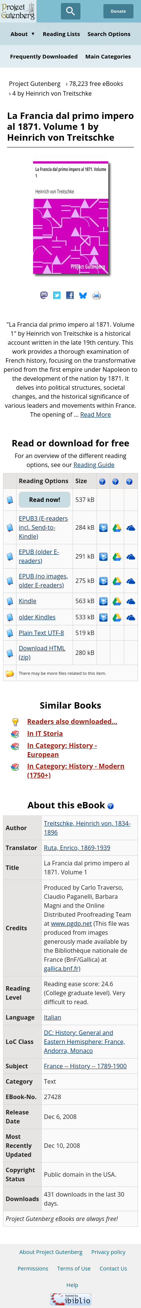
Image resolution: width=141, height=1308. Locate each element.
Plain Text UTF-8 (41, 633)
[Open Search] (70, 11)
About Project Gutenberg (50, 1251)
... (92, 414)
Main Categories (108, 56)
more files (57, 673)
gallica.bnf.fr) (62, 968)
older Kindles (37, 617)
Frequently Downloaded (44, 56)
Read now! (44, 500)
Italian (52, 1017)
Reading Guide (94, 465)
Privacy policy (108, 1251)
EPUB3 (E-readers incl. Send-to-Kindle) (43, 527)
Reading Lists (61, 34)
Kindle (27, 601)
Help (72, 1284)
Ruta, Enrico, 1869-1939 (77, 848)
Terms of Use (74, 1268)
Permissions (33, 1268)
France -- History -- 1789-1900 (85, 1066)
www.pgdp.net (71, 923)
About (23, 33)
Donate (118, 11)
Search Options (109, 34)
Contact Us (113, 1268)
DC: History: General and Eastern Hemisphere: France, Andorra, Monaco (84, 1042)
